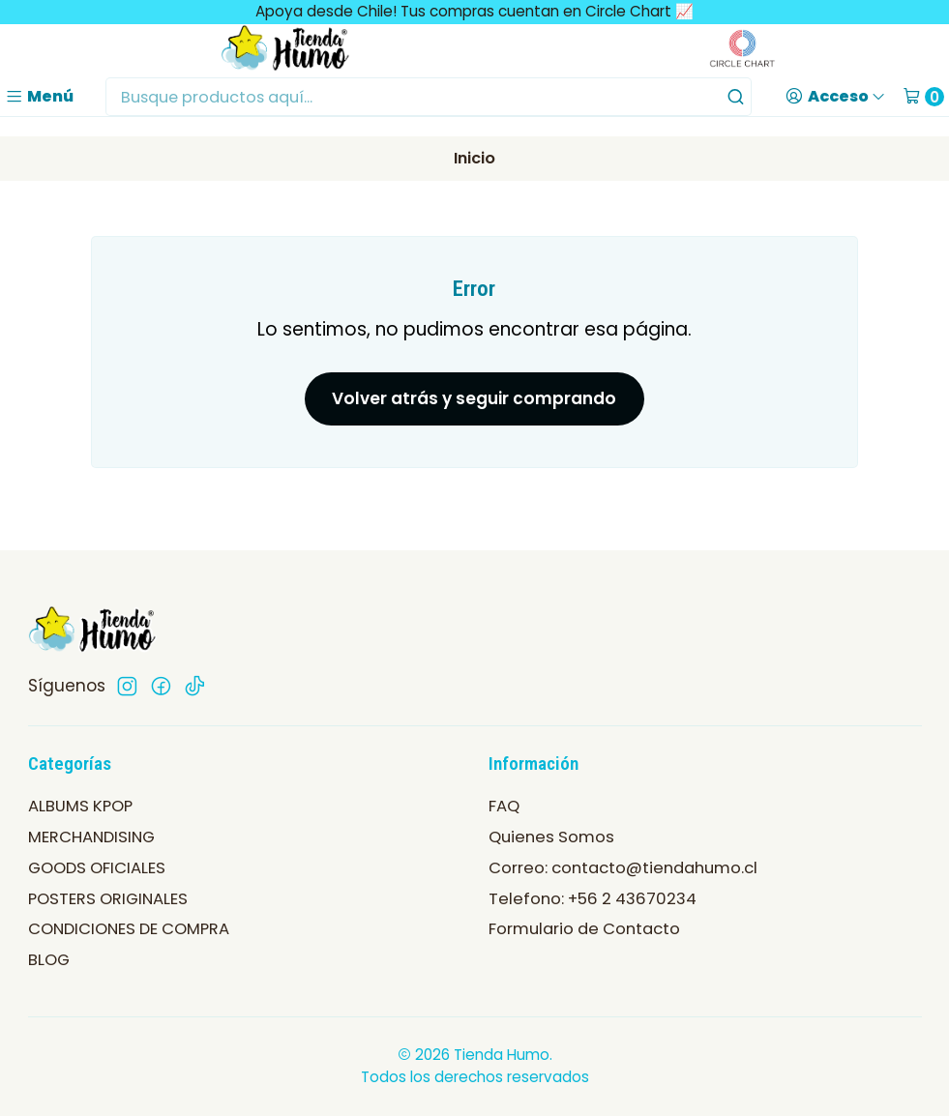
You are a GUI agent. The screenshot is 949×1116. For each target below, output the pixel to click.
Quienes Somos (551, 837)
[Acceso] (835, 96)
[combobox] (428, 96)
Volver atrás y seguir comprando (474, 398)
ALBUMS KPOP (80, 806)
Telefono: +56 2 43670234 (593, 899)
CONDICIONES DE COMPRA (128, 929)
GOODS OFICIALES (96, 868)
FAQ (504, 806)
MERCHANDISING (91, 837)
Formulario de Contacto (584, 929)
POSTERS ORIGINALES (108, 899)
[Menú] (39, 96)
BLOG (49, 960)
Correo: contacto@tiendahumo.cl (623, 868)
